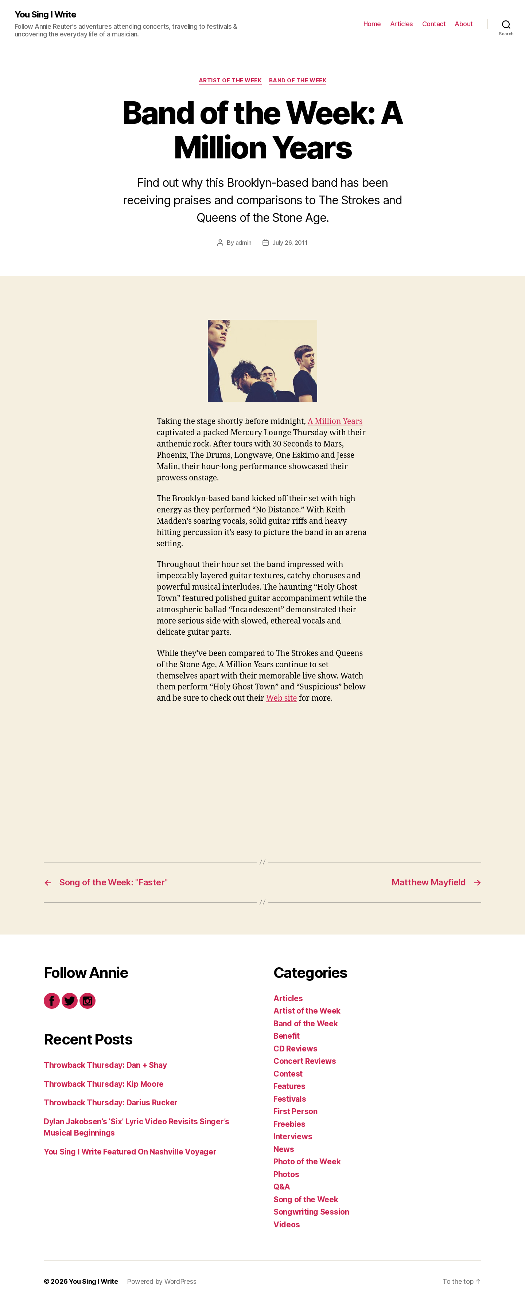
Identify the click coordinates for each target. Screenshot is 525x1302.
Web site (281, 698)
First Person (295, 1111)
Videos (286, 1224)
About (464, 24)
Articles (401, 24)
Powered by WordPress (162, 1281)
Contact (434, 24)
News (283, 1149)
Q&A (281, 1186)
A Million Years (335, 421)
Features (289, 1086)
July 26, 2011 (290, 242)
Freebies (289, 1124)
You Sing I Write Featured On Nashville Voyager (130, 1151)
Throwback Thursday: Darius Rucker (111, 1102)
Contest (288, 1073)
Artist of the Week (230, 80)
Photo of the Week (307, 1161)
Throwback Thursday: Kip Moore (104, 1084)
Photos (286, 1174)
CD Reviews (295, 1048)
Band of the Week (298, 80)
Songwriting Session (311, 1211)
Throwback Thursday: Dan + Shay (105, 1065)
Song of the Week (305, 1199)
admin (244, 242)
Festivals (289, 1099)
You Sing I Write (45, 14)
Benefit (286, 1036)
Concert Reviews (304, 1061)
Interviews (292, 1136)
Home (372, 24)
